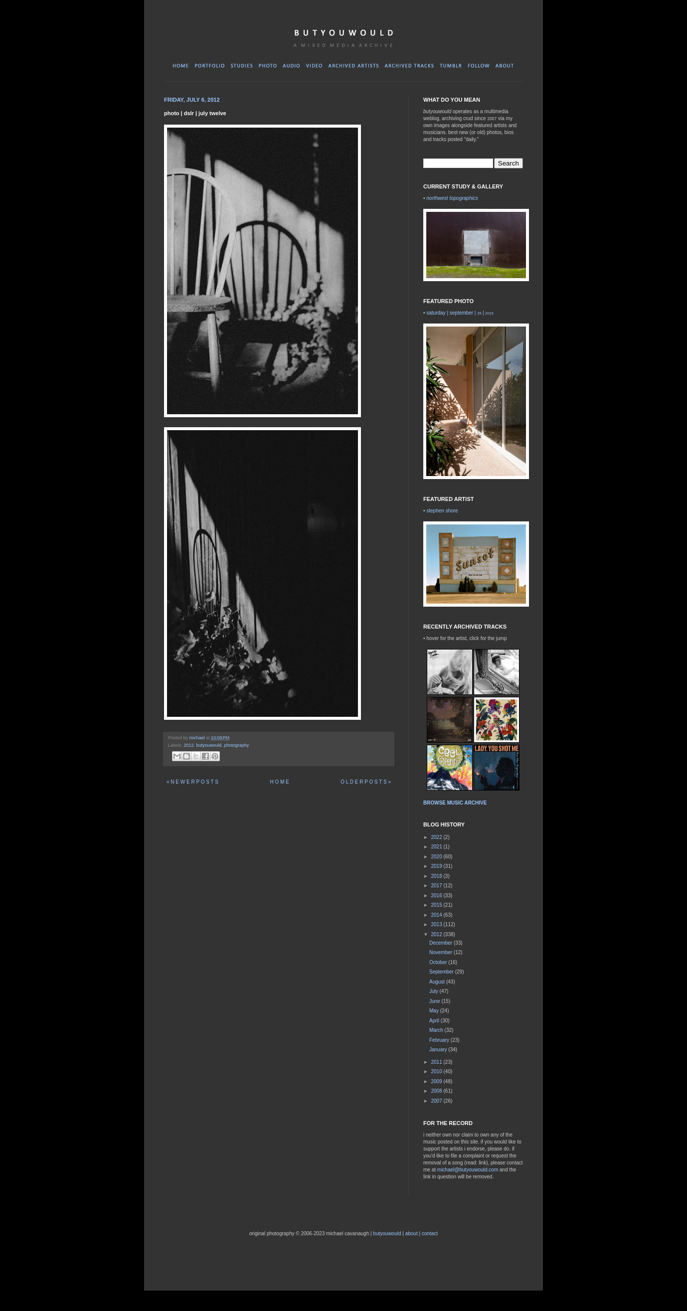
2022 (437, 837)
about (411, 1233)
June (435, 1001)
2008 (437, 1091)
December (441, 943)
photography (236, 745)
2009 (437, 1081)
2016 (437, 895)
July (434, 991)
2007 (437, 1101)
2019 (437, 866)
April (435, 1020)
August (437, 981)
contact (430, 1233)
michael (197, 737)
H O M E (279, 782)
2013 (437, 924)
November (441, 952)
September (442, 972)
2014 (437, 915)
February (440, 1040)
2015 (437, 905)
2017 (437, 885)
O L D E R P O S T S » (366, 782)
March (437, 1030)
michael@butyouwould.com (467, 1169)
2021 (437, 846)
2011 (437, 1062)
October (438, 962)
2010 (437, 1071)
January (438, 1049)
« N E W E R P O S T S (192, 782)
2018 (437, 876)
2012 (189, 745)
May (434, 1010)
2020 (437, 856)
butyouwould (209, 745)
